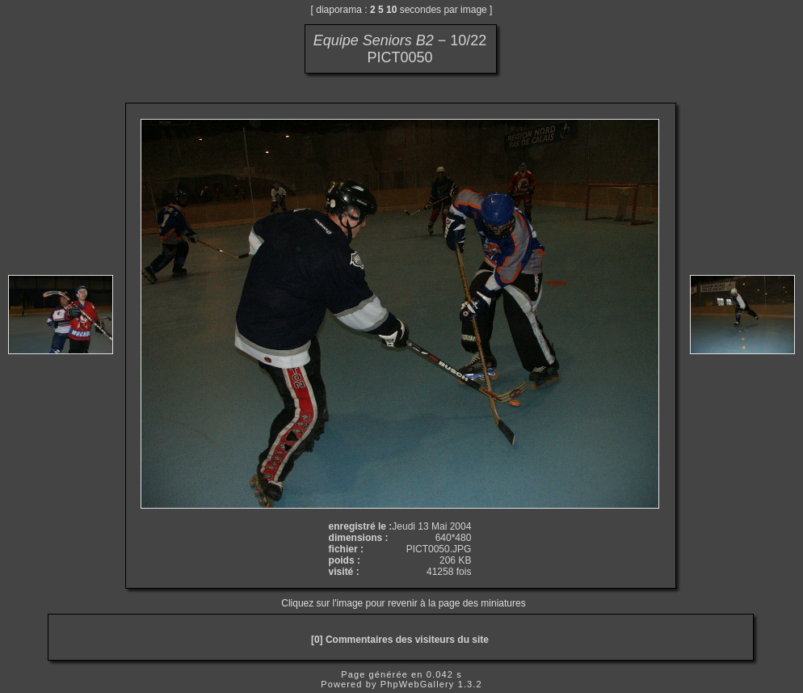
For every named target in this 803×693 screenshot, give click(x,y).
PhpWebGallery (417, 684)
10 (391, 9)
